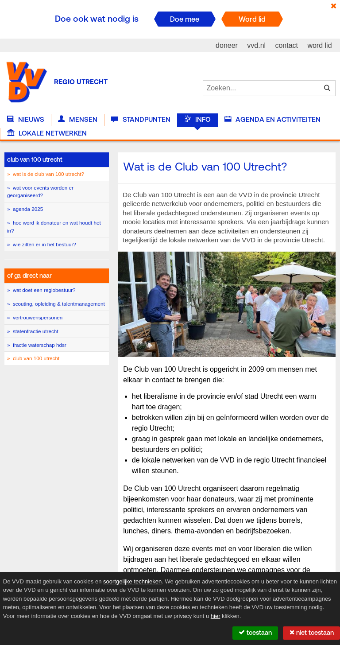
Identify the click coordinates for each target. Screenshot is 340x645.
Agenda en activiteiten (272, 120)
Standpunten (140, 120)
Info (197, 120)
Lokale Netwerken (47, 133)
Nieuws (25, 120)
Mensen (77, 120)
